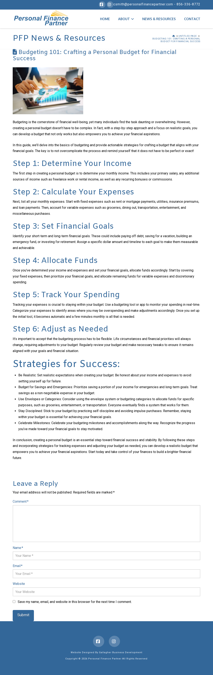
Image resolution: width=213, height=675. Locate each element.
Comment (20, 501)
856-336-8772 (188, 4)
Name (18, 548)
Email (17, 566)
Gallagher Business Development (120, 652)
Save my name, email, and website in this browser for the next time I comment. (75, 602)
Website (19, 584)
